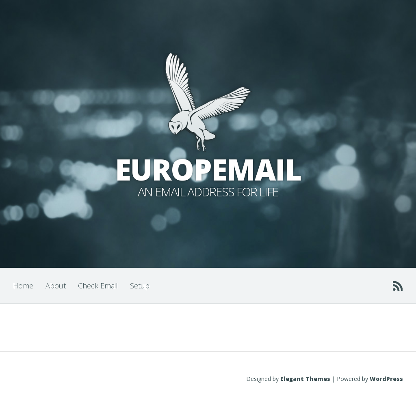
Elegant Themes (305, 379)
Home (23, 285)
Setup (140, 285)
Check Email (98, 285)
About (56, 285)
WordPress (386, 379)
